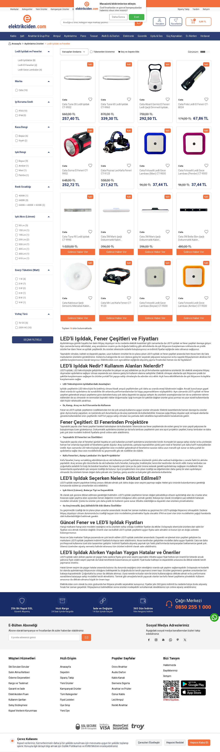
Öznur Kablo (118, 695)
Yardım (196, 9)
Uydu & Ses (156, 36)
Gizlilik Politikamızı (72, 746)
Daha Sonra (117, 17)
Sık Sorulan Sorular (19, 668)
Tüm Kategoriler (69, 695)
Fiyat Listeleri (67, 701)
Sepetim (64, 673)
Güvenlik (142, 36)
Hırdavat (205, 36)
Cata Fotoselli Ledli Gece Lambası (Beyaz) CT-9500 (154, 304)
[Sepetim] (198, 21)
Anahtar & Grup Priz (39, 36)
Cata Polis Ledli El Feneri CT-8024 (193, 106)
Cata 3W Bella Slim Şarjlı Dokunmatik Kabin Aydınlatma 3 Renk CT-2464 (193, 238)
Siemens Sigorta (121, 684)
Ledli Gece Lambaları (30, 69)
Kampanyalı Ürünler (60, 9)
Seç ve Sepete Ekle (128, 52)
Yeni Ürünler (41, 9)
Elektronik (128, 36)
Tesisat (94, 36)
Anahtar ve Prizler (121, 690)
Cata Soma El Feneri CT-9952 (75, 172)
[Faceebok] (149, 640)
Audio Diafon (119, 673)
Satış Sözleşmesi (18, 706)
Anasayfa (15, 43)
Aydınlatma (70, 36)
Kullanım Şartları (17, 701)
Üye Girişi (65, 706)
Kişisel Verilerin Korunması (23, 712)
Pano (83, 36)
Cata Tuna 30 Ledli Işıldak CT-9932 (75, 106)
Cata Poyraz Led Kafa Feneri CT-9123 (116, 172)
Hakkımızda (169, 666)
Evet (136, 17)
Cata (64, 99)
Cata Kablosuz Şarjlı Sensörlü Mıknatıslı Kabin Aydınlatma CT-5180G (75, 304)
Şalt (22, 36)
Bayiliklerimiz (170, 672)
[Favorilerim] (175, 21)
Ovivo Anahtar (119, 668)
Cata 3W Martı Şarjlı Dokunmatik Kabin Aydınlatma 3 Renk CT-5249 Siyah (155, 238)
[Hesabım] (159, 21)
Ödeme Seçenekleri (19, 679)
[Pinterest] (183, 640)
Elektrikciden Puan (19, 695)
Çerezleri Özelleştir (149, 742)
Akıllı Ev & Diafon (110, 36)
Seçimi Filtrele (33, 339)
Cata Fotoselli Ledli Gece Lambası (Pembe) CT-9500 (192, 172)
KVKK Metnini (92, 746)
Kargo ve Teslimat (18, 684)
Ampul (56, 36)
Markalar (14, 9)
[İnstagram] (158, 640)
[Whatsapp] (175, 640)
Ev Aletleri (191, 36)
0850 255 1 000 (193, 607)
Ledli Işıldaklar (26, 60)
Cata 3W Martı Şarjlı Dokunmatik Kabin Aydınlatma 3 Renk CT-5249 (116, 238)
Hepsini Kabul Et (199, 742)
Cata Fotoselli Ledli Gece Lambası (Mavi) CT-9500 (153, 172)
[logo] (27, 21)
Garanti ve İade (17, 690)
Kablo (13, 36)
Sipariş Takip (183, 9)
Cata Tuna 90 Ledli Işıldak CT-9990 (75, 238)
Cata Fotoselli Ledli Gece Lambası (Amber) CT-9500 (192, 304)
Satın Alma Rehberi (19, 673)
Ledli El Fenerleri (27, 65)
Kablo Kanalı (118, 679)
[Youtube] (166, 640)
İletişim (206, 9)
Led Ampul (117, 701)
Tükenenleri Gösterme (102, 52)
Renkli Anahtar (120, 706)
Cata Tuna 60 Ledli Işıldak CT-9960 (114, 106)
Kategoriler (27, 9)
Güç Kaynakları (174, 36)
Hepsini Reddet (175, 742)
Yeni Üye (65, 712)
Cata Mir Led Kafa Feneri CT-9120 (116, 304)
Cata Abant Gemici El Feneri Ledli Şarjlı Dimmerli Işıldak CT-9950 (154, 106)
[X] (192, 640)
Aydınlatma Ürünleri (34, 43)
